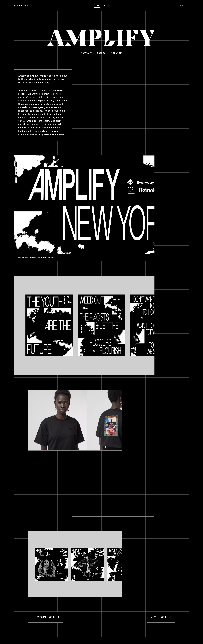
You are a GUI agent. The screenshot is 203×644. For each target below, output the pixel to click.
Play (106, 5)
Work (97, 5)
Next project (160, 617)
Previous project (45, 617)
